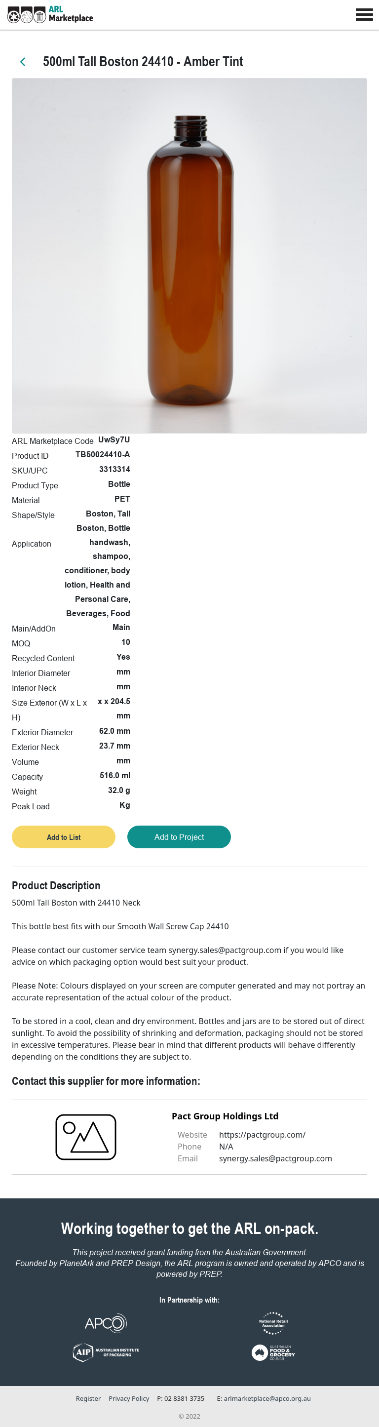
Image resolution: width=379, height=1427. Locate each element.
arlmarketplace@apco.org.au (267, 1398)
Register (88, 1398)
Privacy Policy (129, 1398)
